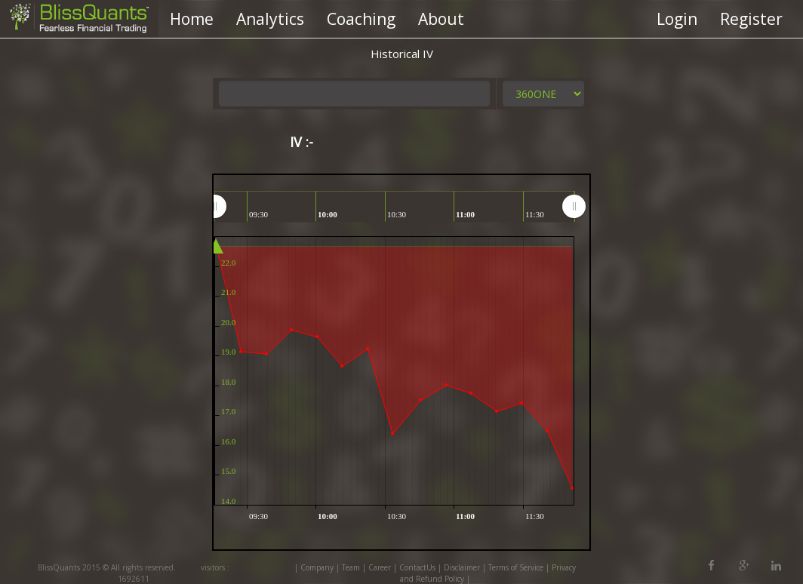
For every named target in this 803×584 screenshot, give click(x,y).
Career (379, 567)
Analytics (270, 18)
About (441, 18)
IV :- (301, 142)
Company (317, 567)
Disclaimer (462, 567)
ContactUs (417, 567)
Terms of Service (515, 567)
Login (677, 18)
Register (751, 18)
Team (351, 567)
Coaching (361, 18)
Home (192, 18)
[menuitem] (394, 206)
